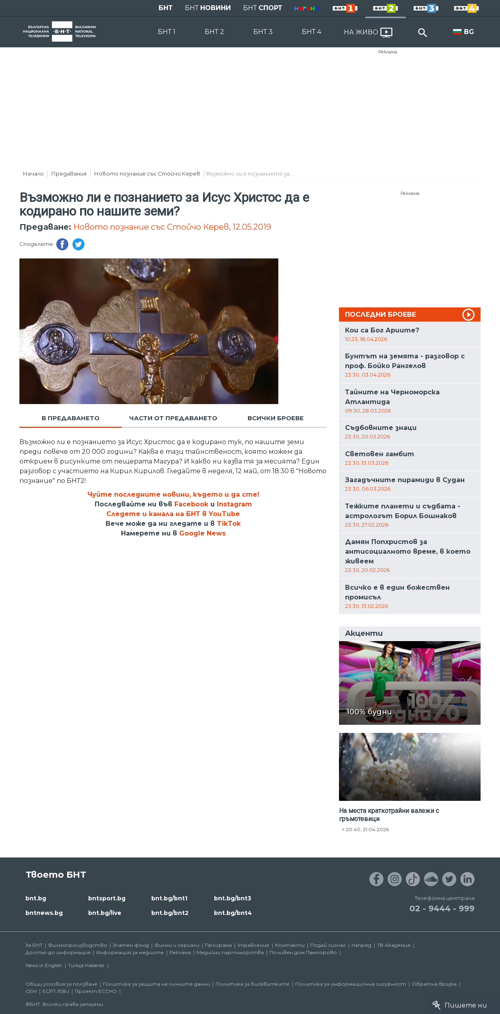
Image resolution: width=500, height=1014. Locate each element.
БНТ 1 (167, 32)
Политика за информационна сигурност (350, 984)
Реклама (387, 52)
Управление (253, 945)
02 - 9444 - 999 (442, 908)
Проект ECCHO (96, 991)
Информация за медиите (130, 952)
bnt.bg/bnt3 (232, 898)
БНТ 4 (311, 32)
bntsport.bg (106, 898)
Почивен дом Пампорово (303, 952)
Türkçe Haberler (86, 965)
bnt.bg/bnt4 (233, 913)
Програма (218, 945)
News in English (43, 965)
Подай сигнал (328, 945)
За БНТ (33, 945)
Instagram (234, 504)
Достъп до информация (58, 952)
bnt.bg (35, 898)
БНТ (166, 8)
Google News (202, 533)
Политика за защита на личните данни (156, 984)
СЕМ (31, 991)
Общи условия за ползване (61, 984)
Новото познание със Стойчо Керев (147, 173)
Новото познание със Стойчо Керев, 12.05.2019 (172, 227)
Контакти (290, 945)
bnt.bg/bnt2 (170, 913)
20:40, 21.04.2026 (367, 829)
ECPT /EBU (55, 991)
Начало (33, 173)
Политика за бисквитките (253, 984)
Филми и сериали (177, 945)
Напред (361, 945)
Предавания (69, 173)
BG (469, 32)
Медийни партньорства (230, 952)
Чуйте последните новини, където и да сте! (173, 494)
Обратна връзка (434, 984)
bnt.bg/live (104, 913)
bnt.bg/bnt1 (169, 898)
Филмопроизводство (77, 945)
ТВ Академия (394, 945)
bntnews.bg (44, 913)
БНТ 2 (214, 32)
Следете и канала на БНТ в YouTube (173, 514)
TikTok (229, 523)
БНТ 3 (263, 32)
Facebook (191, 504)
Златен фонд (131, 945)
